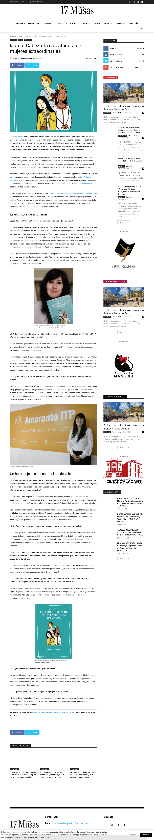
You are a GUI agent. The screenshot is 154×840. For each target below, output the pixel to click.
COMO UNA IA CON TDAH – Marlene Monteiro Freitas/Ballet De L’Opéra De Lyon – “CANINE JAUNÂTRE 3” (23, 774)
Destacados (28, 40)
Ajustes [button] (133, 835)
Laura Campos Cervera (23, 58)
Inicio (12, 36)
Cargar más (124, 222)
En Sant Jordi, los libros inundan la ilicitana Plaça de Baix (123, 108)
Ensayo (20, 40)
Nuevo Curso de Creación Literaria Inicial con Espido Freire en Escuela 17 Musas (129, 130)
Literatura (18, 36)
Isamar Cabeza (16, 137)
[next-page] (15, 782)
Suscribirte (139, 67)
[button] (141, 29)
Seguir (141, 55)
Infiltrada (107, 113)
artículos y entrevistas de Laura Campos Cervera (54, 712)
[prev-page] (11, 782)
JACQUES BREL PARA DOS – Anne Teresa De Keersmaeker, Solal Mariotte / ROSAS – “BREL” (82, 774)
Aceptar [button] (146, 835)
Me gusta (140, 48)
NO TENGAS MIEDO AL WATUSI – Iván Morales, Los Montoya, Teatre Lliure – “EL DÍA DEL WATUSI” (52, 774)
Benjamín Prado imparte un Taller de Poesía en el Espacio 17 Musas (130, 160)
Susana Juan (116, 113)
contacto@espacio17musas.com (70, 823)
